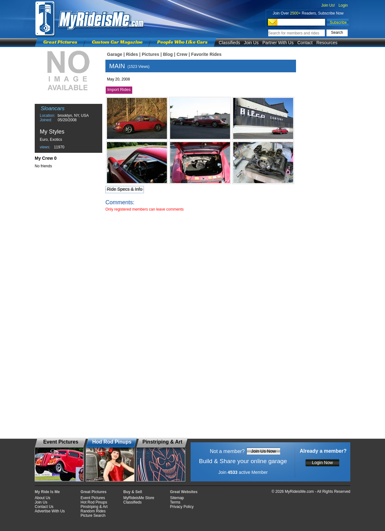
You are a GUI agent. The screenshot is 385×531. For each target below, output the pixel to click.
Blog (168, 54)
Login (343, 5)
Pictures (150, 54)
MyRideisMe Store (138, 498)
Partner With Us (277, 42)
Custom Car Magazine (117, 42)
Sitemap (177, 498)
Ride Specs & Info (124, 189)
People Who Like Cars (182, 42)
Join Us (251, 42)
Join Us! (328, 5)
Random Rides (92, 511)
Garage (114, 54)
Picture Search (92, 515)
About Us (42, 498)
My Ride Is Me (47, 492)
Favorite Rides (206, 54)
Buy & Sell (132, 492)
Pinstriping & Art (93, 506)
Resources (326, 42)
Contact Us (44, 506)
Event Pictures (92, 498)
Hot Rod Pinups (93, 502)
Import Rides (119, 89)
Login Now (322, 462)
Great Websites (184, 492)
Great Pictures (60, 42)
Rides (132, 54)
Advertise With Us (50, 511)
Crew (181, 54)
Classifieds (229, 42)
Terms (175, 502)
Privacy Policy (182, 506)
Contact (304, 42)
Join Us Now (263, 451)
